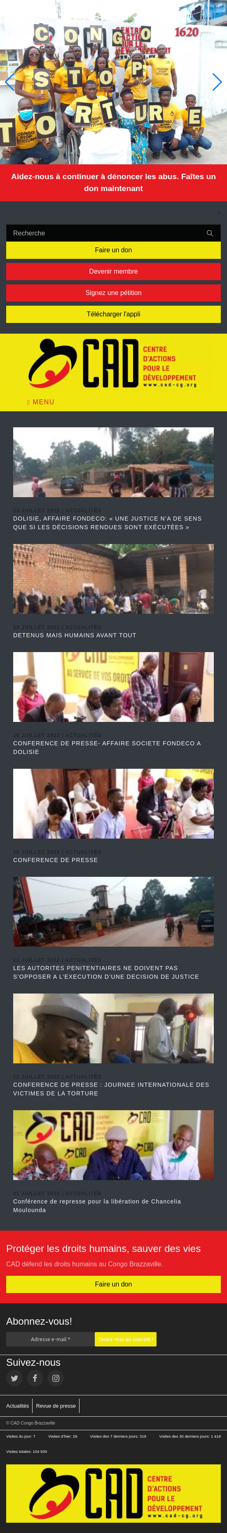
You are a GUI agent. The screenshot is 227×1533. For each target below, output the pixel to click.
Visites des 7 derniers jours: (115, 1436)
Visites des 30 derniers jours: (185, 1436)
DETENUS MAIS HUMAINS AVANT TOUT (75, 635)
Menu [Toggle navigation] (41, 402)
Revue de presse (56, 1406)
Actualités (17, 1406)
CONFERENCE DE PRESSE (55, 860)
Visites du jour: (19, 1436)
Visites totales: (19, 1451)
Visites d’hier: (60, 1436)
